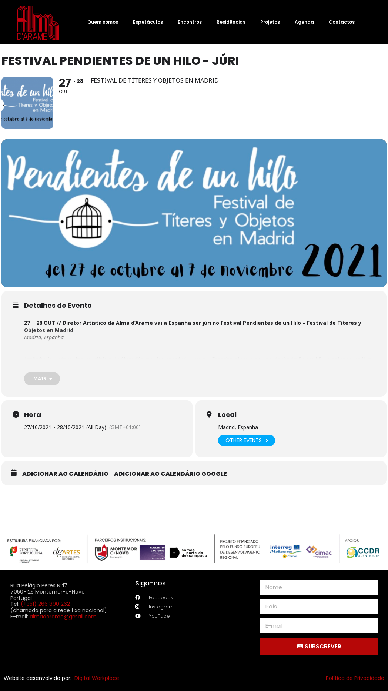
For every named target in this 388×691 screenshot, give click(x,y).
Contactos (342, 22)
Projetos (270, 22)
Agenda (304, 22)
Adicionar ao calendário (65, 474)
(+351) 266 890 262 (45, 604)
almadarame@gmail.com (63, 616)
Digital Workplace (96, 678)
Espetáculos (148, 22)
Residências (231, 22)
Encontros (190, 22)
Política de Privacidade (355, 678)
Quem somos (102, 22)
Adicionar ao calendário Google (170, 474)
